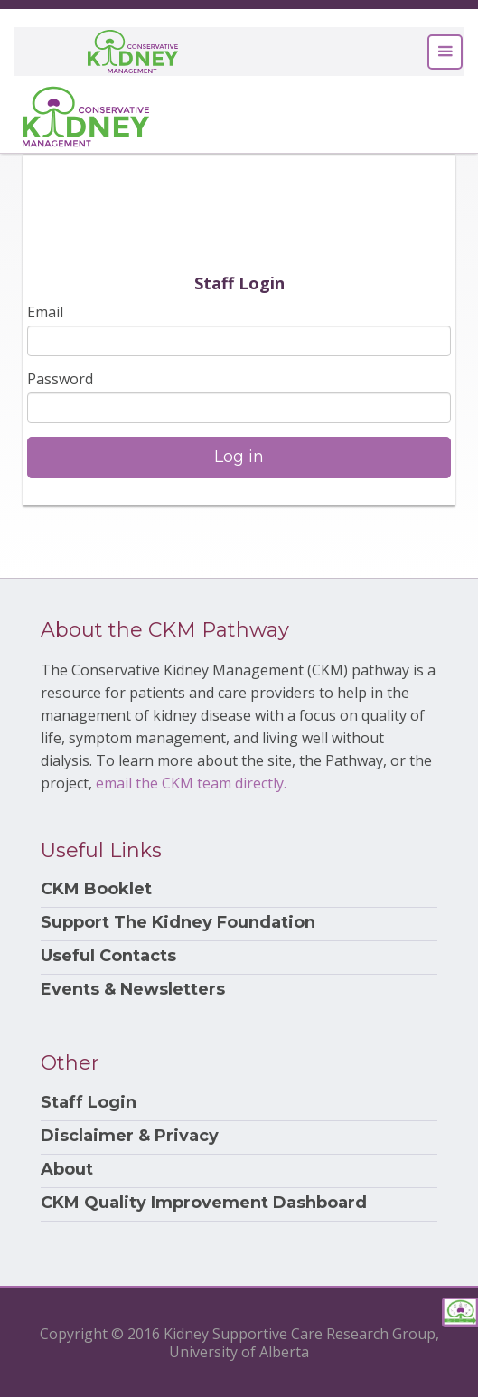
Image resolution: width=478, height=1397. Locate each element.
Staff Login (88, 1102)
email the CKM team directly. (191, 783)
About (67, 1169)
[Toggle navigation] (445, 52)
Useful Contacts (108, 956)
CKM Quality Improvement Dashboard (204, 1203)
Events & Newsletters (133, 989)
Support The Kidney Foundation (178, 922)
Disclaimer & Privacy (130, 1136)
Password (60, 379)
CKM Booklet (96, 889)
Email (45, 312)
